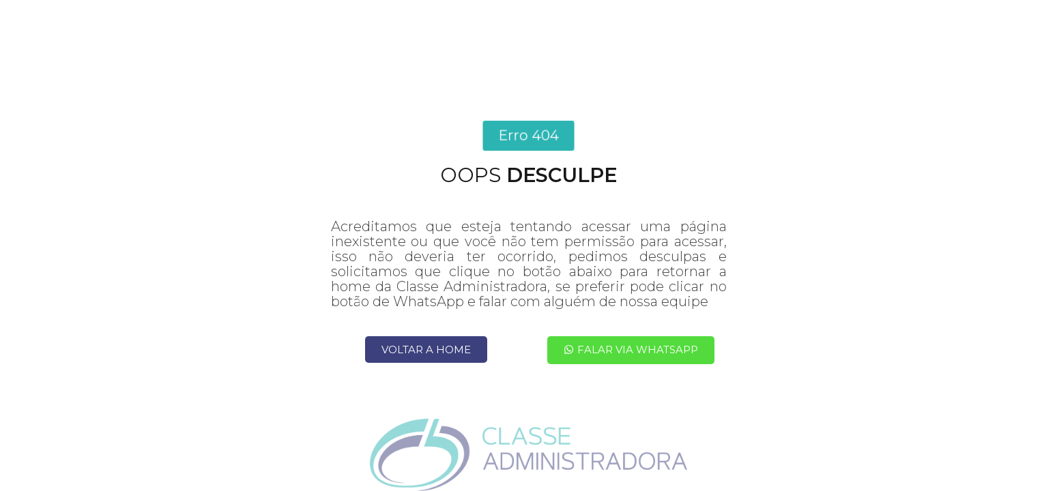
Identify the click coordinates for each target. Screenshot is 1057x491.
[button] (528, 135)
